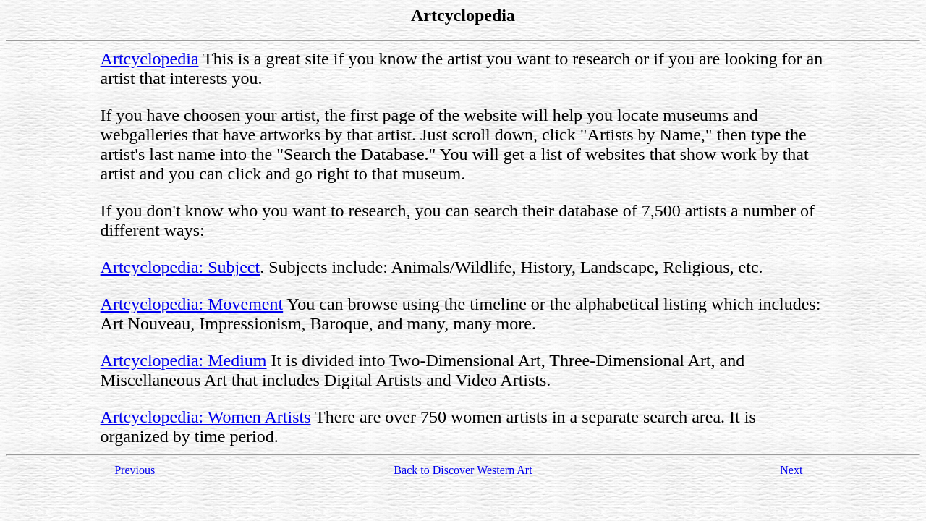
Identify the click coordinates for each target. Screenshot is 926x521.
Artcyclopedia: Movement (192, 304)
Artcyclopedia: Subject (180, 267)
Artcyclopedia (150, 58)
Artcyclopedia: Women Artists (206, 416)
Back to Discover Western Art (463, 470)
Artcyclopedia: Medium (184, 360)
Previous (134, 470)
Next (791, 470)
